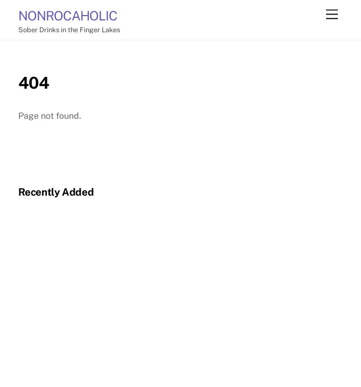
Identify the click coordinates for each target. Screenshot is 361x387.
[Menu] (332, 14)
